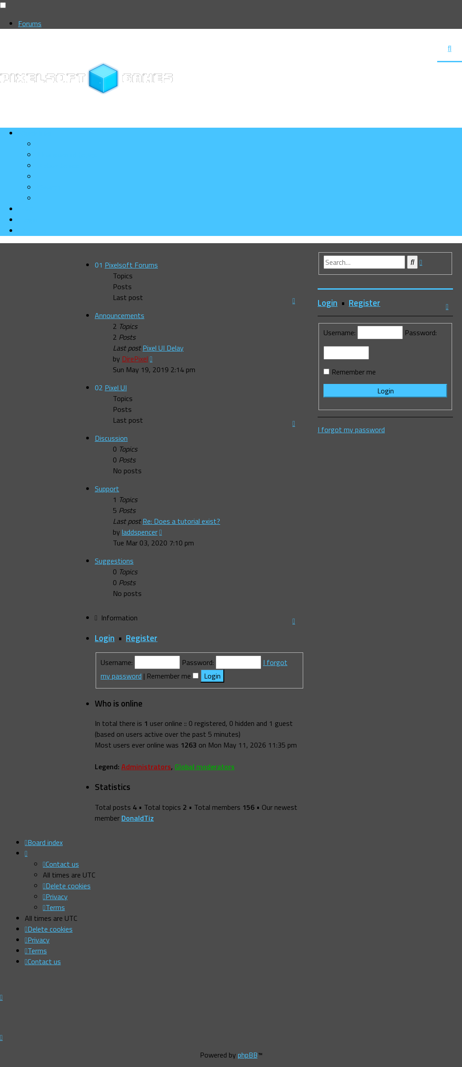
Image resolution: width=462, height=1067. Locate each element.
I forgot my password (351, 429)
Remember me (173, 675)
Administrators (146, 766)
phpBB (248, 1054)
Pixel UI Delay (163, 347)
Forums (30, 23)
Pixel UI (116, 387)
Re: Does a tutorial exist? (181, 521)
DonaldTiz (137, 818)
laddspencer (139, 532)
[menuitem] (66, 154)
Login (105, 638)
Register (141, 638)
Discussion (111, 438)
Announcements (119, 315)
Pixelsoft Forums (131, 264)
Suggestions (114, 560)
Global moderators (205, 766)
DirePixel (135, 358)
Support (107, 488)
